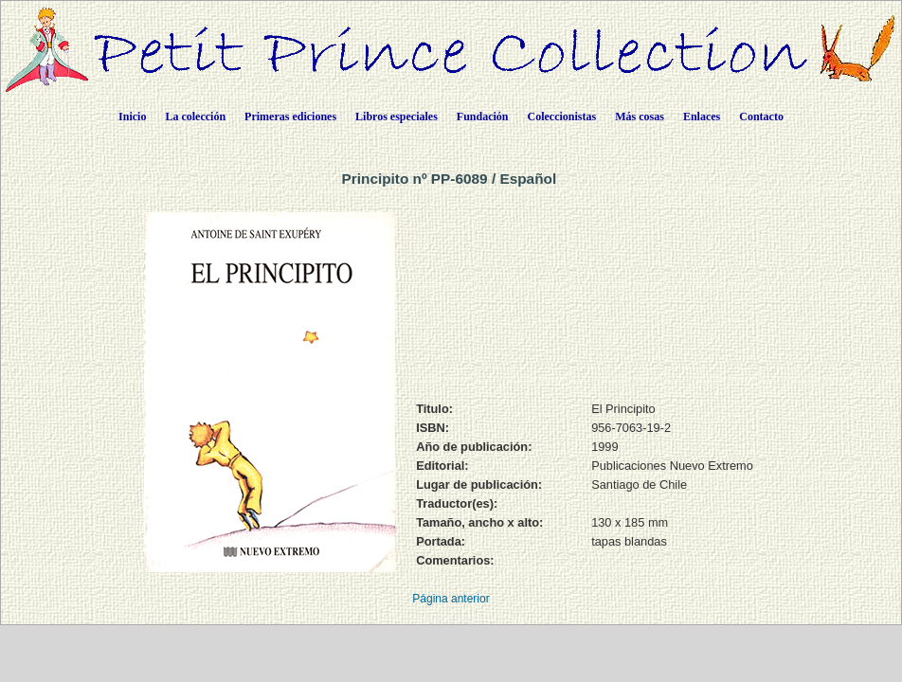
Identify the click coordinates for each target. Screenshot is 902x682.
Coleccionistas (562, 116)
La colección (195, 116)
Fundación (483, 116)
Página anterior (450, 598)
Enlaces (701, 116)
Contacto (761, 116)
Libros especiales (396, 116)
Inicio (132, 116)
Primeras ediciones (290, 116)
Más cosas (639, 116)
